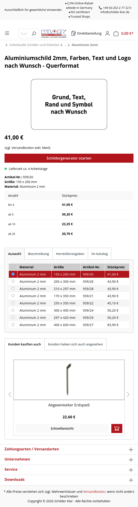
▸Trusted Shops (79, 16)
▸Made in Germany (80, 8)
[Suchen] (34, 33)
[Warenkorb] (86, 33)
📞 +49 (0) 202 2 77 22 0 (115, 8)
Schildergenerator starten (69, 158)
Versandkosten (94, 491)
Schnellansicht (62, 428)
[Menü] (7, 33)
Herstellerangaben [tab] (70, 254)
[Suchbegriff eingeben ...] (24, 33)
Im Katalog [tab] (99, 254)
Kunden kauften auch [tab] (24, 344)
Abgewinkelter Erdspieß (69, 405)
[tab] (15, 254)
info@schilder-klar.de (114, 12)
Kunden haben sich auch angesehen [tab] (75, 344)
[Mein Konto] (107, 33)
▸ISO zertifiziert (79, 12)
